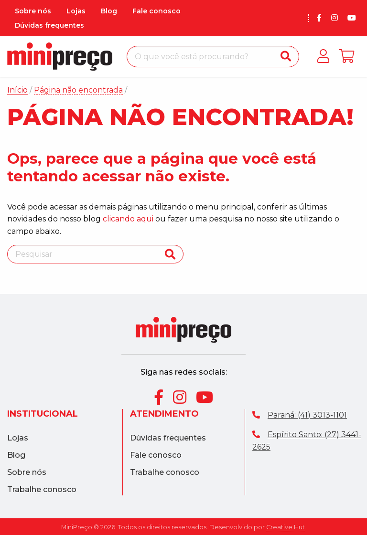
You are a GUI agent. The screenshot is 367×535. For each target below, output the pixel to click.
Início (17, 89)
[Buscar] (285, 57)
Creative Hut (285, 527)
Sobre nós (33, 11)
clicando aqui (128, 218)
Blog (109, 11)
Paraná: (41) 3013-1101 (299, 415)
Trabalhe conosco (41, 489)
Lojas (76, 11)
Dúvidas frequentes (49, 25)
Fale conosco (156, 11)
